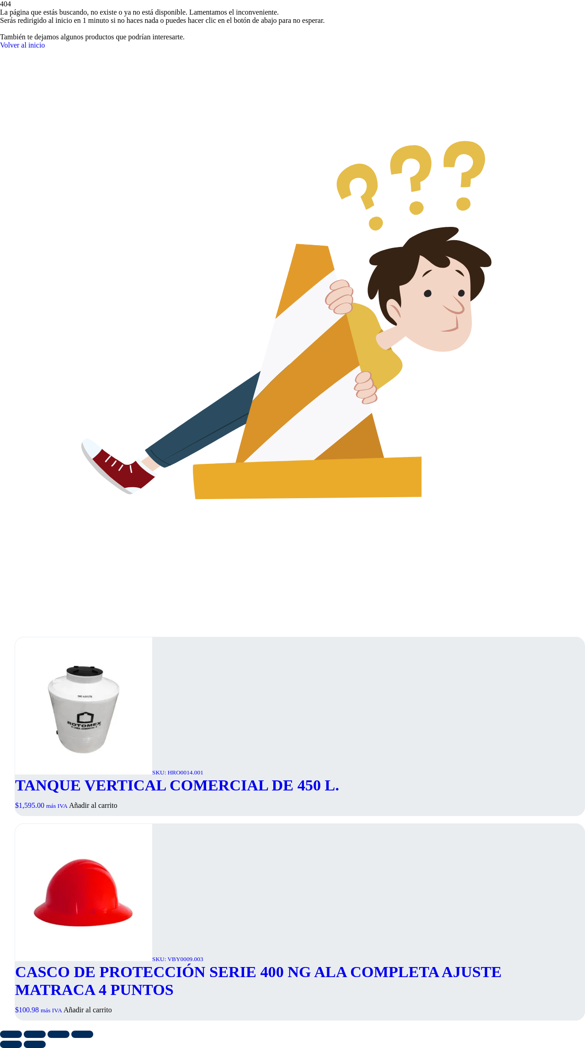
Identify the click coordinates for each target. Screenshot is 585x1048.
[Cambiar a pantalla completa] (35, 1034)
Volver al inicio (22, 45)
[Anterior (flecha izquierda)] (11, 1044)
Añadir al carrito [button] (93, 805)
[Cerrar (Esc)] (82, 1034)
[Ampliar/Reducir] (11, 1034)
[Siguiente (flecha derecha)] (35, 1044)
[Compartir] (58, 1034)
